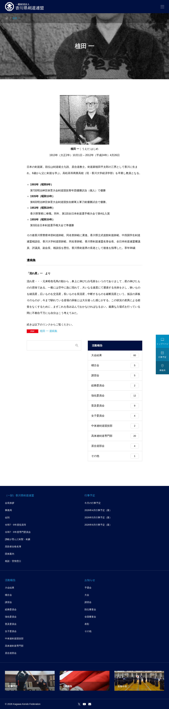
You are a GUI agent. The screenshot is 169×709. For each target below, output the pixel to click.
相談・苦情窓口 (13, 561)
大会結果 (115, 355)
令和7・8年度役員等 (15, 524)
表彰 (86, 624)
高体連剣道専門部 (115, 435)
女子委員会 (115, 415)
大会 (86, 595)
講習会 (115, 375)
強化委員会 (115, 395)
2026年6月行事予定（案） (98, 524)
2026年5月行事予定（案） (98, 517)
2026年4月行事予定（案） (98, 510)
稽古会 (115, 365)
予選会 (87, 587)
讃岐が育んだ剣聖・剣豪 (17, 539)
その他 (115, 456)
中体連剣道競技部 (115, 425)
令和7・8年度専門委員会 (18, 532)
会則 (7, 517)
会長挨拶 (9, 503)
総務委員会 (115, 385)
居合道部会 (115, 445)
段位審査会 (90, 609)
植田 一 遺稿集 (48, 331)
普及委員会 (115, 405)
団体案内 (9, 553)
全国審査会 (90, 616)
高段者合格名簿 (13, 546)
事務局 (8, 510)
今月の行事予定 (92, 503)
